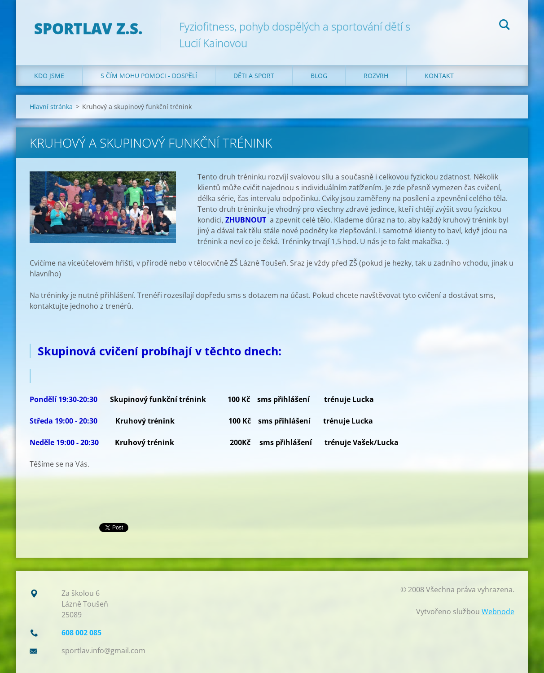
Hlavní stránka (51, 106)
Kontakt (439, 75)
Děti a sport (253, 75)
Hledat (504, 26)
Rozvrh (376, 75)
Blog (319, 75)
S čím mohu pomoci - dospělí (149, 75)
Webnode (498, 611)
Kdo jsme (49, 75)
